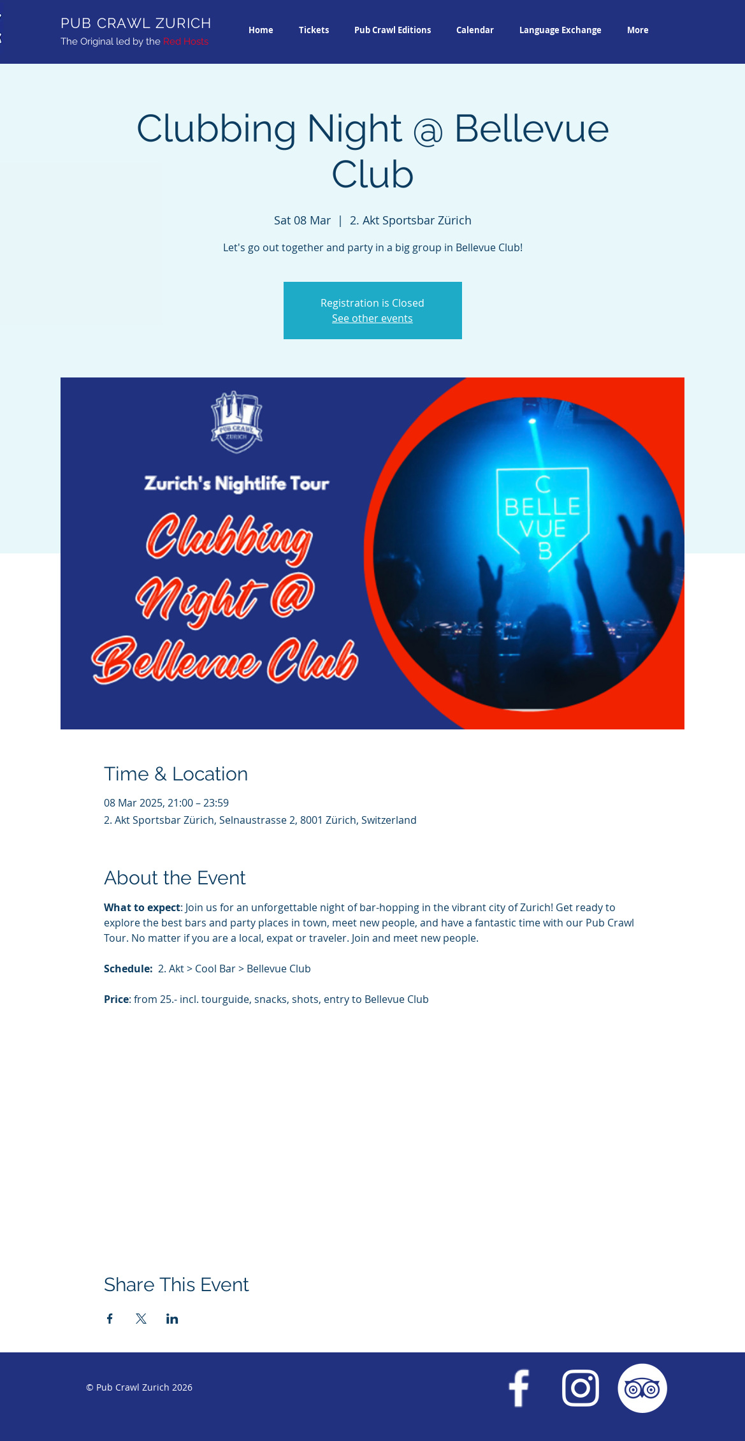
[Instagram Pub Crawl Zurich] (580, 1388)
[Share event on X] (141, 1318)
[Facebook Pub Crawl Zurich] (519, 1388)
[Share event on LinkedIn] (172, 1318)
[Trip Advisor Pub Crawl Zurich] (642, 1388)
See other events (372, 318)
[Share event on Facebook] (110, 1318)
